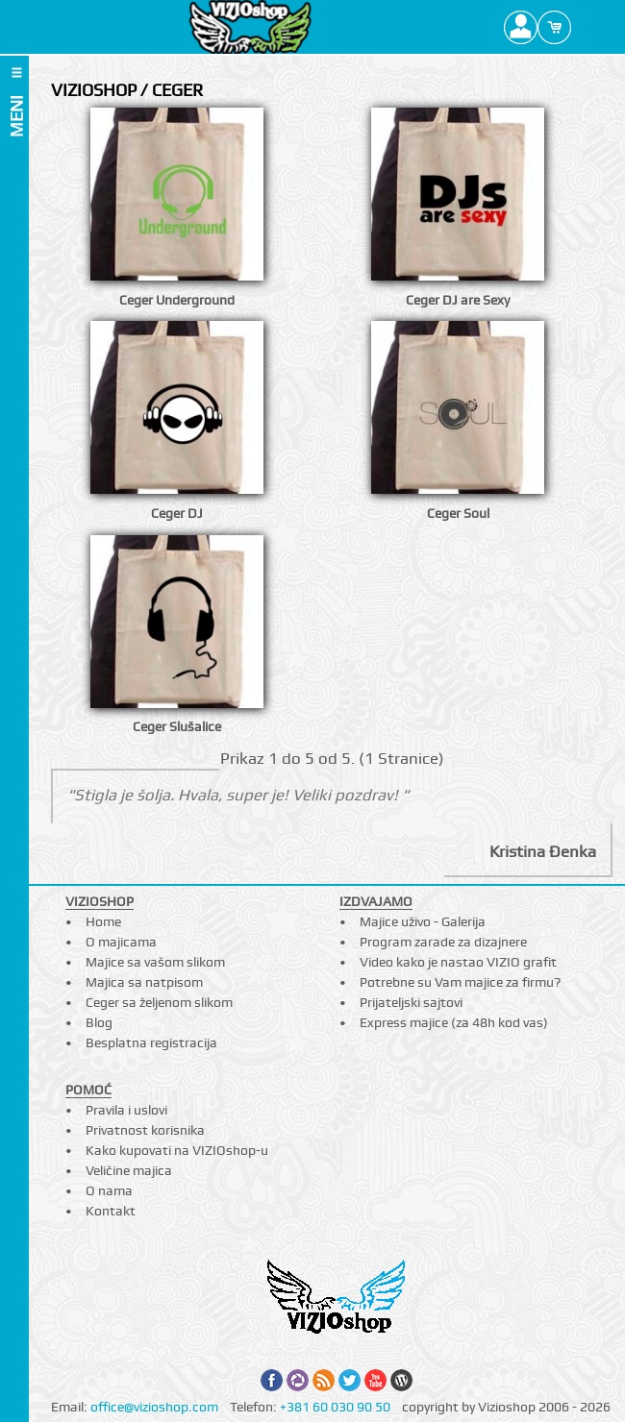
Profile (521, 27)
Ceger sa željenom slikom (159, 1002)
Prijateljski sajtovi (411, 1002)
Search (588, 27)
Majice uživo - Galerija (423, 921)
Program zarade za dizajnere (443, 941)
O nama (109, 1190)
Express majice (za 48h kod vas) (454, 1022)
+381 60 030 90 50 (335, 1406)
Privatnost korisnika (145, 1130)
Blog (99, 1022)
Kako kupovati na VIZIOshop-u (177, 1150)
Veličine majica (129, 1170)
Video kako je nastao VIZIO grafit (458, 961)
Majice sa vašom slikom (155, 961)
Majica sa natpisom (144, 982)
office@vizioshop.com (154, 1406)
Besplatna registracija (151, 1042)
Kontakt (111, 1210)
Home (103, 921)
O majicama (121, 941)
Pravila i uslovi (126, 1109)
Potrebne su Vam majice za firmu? (460, 982)
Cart (554, 27)
